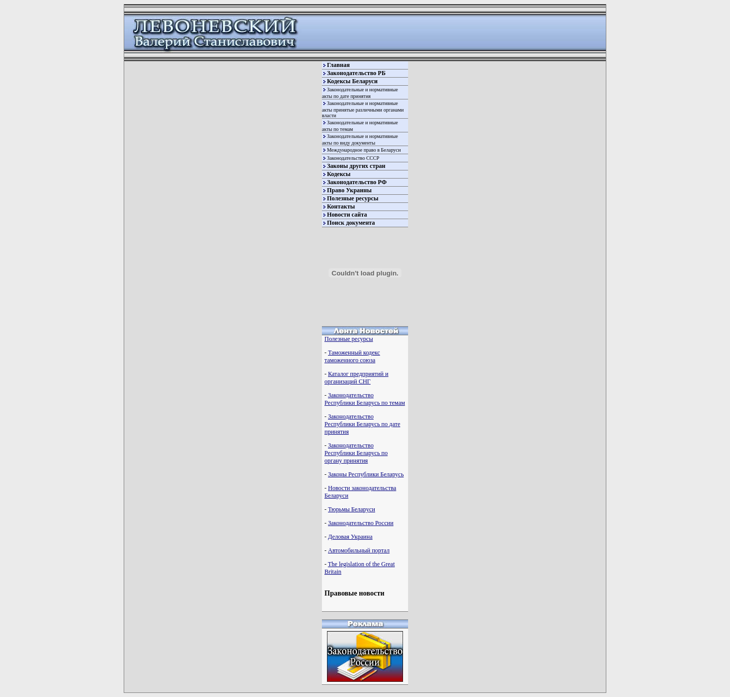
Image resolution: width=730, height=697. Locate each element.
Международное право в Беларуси (364, 150)
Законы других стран (356, 165)
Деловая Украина (350, 536)
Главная (338, 64)
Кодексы (338, 174)
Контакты (341, 206)
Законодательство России (360, 523)
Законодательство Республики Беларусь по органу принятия (356, 453)
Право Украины (349, 190)
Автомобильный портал (358, 550)
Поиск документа (351, 222)
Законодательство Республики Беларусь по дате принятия (362, 424)
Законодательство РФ (357, 182)
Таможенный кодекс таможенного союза (352, 356)
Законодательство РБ (356, 73)
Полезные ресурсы (352, 198)
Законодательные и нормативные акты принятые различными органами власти (363, 109)
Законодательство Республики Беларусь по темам (364, 399)
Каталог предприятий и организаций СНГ (356, 377)
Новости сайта (347, 214)
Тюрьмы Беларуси (351, 509)
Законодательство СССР (353, 158)
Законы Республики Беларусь (366, 474)
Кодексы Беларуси (352, 81)
